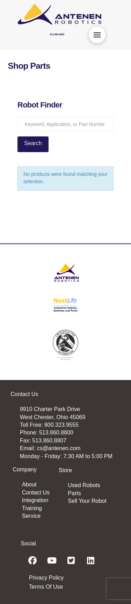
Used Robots (84, 485)
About (29, 484)
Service (31, 516)
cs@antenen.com (59, 448)
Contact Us (36, 492)
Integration (35, 500)
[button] (97, 35)
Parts (74, 493)
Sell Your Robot (87, 501)
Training (32, 508)
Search (33, 143)
